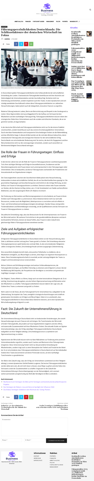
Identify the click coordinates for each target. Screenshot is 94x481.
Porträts (4, 27)
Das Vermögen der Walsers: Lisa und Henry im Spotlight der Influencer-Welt (28, 387)
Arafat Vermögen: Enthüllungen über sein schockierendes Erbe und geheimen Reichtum (52, 407)
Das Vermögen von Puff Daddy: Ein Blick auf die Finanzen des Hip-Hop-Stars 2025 (78, 69)
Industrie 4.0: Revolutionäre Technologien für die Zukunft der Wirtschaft (14, 407)
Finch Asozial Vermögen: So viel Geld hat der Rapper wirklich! (78, 78)
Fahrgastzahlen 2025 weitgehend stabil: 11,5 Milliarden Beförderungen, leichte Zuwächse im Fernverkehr (78, 47)
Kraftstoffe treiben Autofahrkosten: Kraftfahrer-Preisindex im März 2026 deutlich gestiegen (78, 35)
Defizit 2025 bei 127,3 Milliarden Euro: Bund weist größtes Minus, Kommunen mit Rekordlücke (77, 58)
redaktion (7, 39)
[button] (90, 9)
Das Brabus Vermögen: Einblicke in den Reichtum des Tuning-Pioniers (26, 390)
